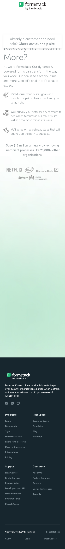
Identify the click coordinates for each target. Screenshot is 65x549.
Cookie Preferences (42, 488)
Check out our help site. (37, 51)
